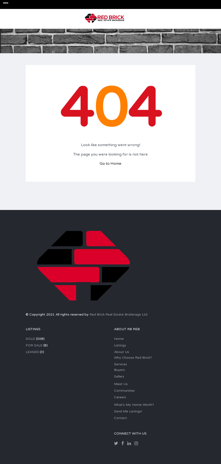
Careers (120, 397)
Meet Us (121, 384)
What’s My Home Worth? (134, 405)
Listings (120, 345)
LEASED (32, 352)
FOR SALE (34, 345)
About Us (121, 352)
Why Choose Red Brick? (133, 358)
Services (120, 364)
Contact (120, 418)
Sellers (119, 376)
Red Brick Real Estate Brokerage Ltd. (119, 314)
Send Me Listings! (128, 411)
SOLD (30, 339)
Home (119, 339)
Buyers (119, 370)
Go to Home (110, 163)
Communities (124, 391)
